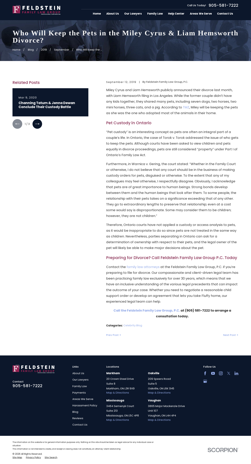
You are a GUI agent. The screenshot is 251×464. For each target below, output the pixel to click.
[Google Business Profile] (205, 381)
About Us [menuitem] (112, 14)
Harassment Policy (84, 405)
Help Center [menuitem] (176, 14)
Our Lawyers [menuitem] (133, 14)
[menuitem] (17, 457)
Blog (75, 412)
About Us (78, 373)
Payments (79, 393)
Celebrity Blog (132, 325)
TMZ (186, 107)
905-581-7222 (224, 5)
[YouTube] (213, 373)
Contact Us (79, 425)
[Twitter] (229, 373)
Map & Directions (117, 393)
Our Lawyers (80, 380)
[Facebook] (205, 373)
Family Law (79, 386)
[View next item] (37, 124)
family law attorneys (143, 267)
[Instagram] (221, 373)
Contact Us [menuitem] (225, 14)
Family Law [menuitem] (155, 14)
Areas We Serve (82, 399)
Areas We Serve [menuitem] (201, 14)
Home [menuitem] (97, 14)
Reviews (77, 418)
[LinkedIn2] (236, 373)
